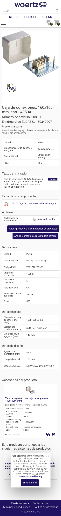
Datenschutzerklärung (30, 476)
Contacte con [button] (40, 503)
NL (43, 17)
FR (30, 17)
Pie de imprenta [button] (20, 503)
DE (11, 17)
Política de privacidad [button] (46, 507)
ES (36, 17)
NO (50, 17)
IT (24, 17)
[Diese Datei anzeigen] (6, 204)
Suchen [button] (57, 11)
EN (17, 17)
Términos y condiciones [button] (16, 507)
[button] (3, 22)
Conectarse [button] (58, 17)
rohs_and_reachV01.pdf (47, 219)
